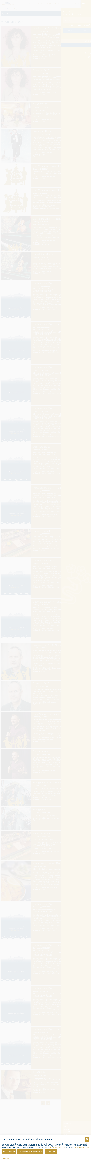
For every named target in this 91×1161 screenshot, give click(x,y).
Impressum (6, 1159)
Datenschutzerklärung (57, 1148)
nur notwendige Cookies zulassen (30, 1151)
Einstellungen (51, 1151)
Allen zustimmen (9, 1151)
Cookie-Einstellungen (81, 1148)
